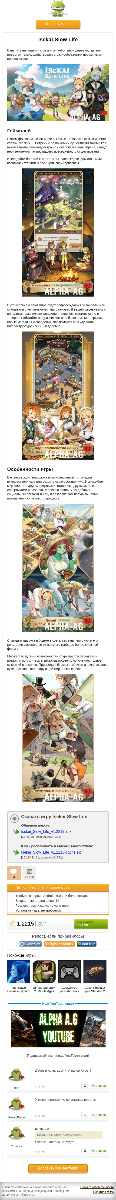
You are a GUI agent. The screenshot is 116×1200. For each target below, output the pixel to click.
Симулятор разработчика (69, 989)
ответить (40, 1086)
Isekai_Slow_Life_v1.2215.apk (46, 832)
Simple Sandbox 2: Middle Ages (44, 989)
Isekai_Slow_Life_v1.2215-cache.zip (51, 852)
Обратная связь (103, 1192)
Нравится (98, 1085)
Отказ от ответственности (97, 1187)
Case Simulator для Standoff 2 (95, 989)
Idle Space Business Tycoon (18, 989)
